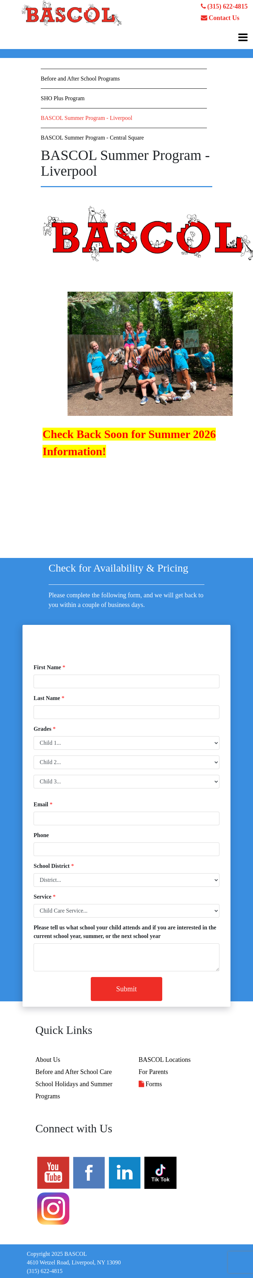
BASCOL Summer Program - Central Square (92, 138)
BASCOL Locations (165, 1059)
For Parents (153, 1071)
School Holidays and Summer (73, 1084)
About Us (47, 1059)
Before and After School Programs (80, 79)
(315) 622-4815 (224, 6)
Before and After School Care (73, 1071)
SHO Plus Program (63, 98)
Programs (47, 1096)
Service (42, 897)
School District (52, 866)
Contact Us (220, 17)
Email (41, 804)
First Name (47, 667)
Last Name (47, 698)
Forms (150, 1084)
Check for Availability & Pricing (118, 568)
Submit (126, 989)
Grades (42, 729)
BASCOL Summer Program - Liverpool (86, 118)
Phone (41, 835)
